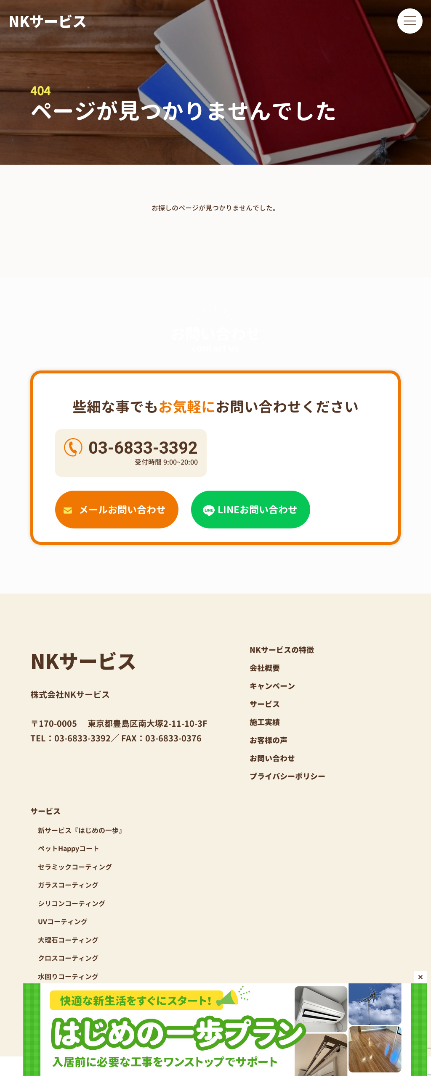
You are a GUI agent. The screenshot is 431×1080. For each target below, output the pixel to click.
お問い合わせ (272, 758)
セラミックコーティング (75, 867)
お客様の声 (268, 740)
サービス (265, 704)
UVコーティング (63, 921)
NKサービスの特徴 (282, 650)
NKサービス (47, 21)
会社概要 (265, 668)
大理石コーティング (68, 940)
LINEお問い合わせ (249, 509)
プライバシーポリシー (287, 776)
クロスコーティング (68, 958)
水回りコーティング (68, 976)
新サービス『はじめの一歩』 (81, 830)
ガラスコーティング (68, 885)
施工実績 (265, 722)
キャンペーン (272, 686)
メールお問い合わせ (115, 509)
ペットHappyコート (68, 848)
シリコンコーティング (71, 903)
